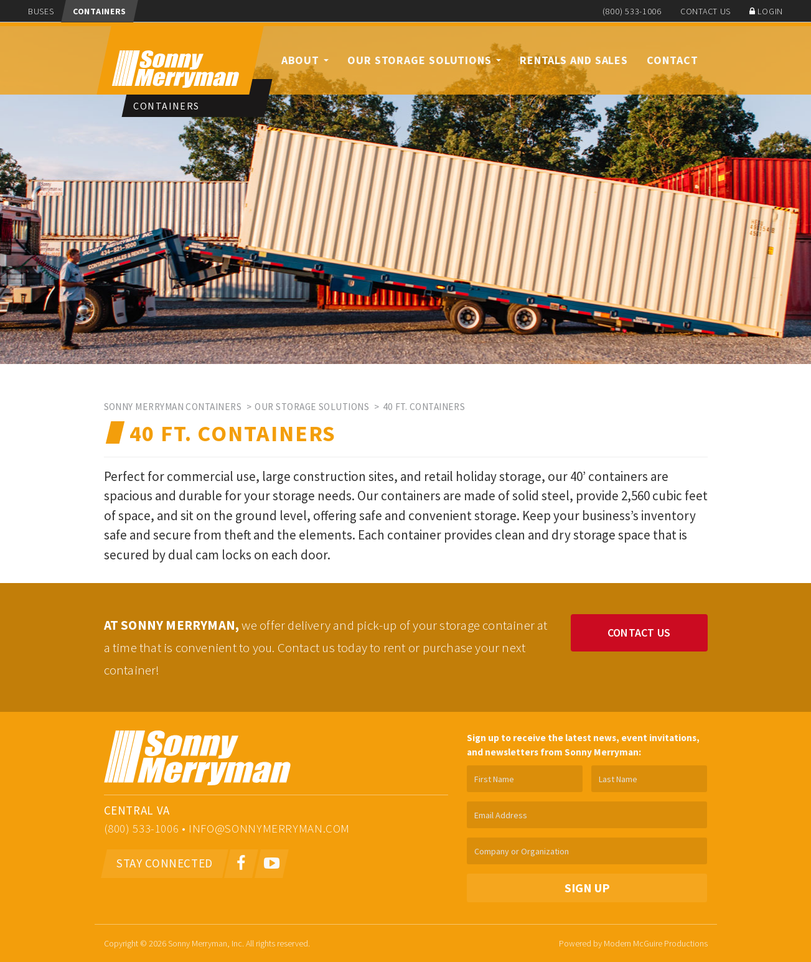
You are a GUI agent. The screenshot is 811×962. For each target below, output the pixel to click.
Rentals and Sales (574, 60)
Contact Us (705, 11)
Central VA (137, 810)
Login (766, 11)
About (305, 60)
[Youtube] (272, 863)
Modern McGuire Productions (656, 943)
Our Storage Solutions (424, 60)
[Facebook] (241, 863)
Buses (41, 11)
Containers (99, 11)
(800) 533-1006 (632, 11)
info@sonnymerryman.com (269, 828)
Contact (672, 60)
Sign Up (587, 887)
